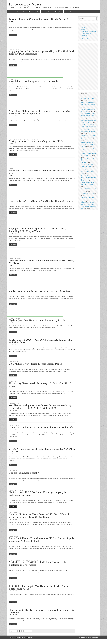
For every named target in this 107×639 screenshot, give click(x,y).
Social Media (68, 12)
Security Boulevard (15, 17)
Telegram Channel (86, 38)
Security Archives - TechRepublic (18, 258)
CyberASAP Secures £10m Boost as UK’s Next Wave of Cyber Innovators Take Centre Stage (39, 515)
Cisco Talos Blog (13, 470)
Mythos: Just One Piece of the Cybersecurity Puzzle (37, 320)
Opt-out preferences (47, 12)
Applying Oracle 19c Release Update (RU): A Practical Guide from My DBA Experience (42, 52)
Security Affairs (14, 79)
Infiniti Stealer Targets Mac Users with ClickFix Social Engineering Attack (38, 587)
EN (9, 17)
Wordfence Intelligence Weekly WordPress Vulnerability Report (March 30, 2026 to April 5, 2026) (40, 406)
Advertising (12, 12)
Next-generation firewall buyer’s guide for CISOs (36, 141)
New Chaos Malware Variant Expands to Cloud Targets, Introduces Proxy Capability (39, 112)
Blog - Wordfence (13, 403)
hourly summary (13, 381)
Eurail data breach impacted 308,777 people (33, 81)
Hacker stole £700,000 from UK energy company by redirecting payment (38, 493)
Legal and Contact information (31, 12)
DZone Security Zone (14, 49)
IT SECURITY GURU (14, 512)
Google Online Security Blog (17, 425)
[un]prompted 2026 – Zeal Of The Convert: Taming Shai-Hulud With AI (41, 341)
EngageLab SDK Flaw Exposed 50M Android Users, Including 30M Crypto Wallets (37, 230)
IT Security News (25, 4)
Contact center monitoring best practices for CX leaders (39, 291)
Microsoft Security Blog (16, 198)
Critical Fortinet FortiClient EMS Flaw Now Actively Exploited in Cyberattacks (37, 563)
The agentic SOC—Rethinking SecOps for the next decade (41, 201)
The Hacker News (14, 226)
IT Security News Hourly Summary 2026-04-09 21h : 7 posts (40, 384)
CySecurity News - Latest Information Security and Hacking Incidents (25, 108)
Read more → (13, 35)
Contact (19, 12)
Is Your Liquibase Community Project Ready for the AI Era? (39, 20)
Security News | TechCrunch (16, 490)
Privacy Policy (58, 12)
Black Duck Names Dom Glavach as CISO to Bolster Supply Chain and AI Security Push (41, 539)
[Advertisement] (35, 43)
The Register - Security (15, 446)
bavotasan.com (95, 637)
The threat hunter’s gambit (24, 472)
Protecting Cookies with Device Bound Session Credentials (41, 427)
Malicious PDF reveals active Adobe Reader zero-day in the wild (41, 172)
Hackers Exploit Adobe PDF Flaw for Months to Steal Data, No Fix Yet (41, 262)
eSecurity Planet (14, 361)
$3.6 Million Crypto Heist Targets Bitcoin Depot (35, 363)
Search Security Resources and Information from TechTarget (24, 139)
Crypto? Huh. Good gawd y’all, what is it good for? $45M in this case (42, 450)
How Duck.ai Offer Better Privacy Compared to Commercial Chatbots (42, 611)
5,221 (28, 631)
